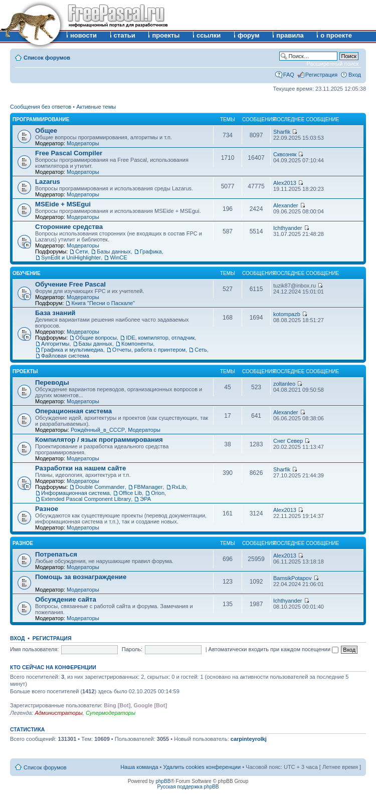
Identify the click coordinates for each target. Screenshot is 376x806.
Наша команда (139, 767)
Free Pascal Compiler (68, 153)
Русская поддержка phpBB (188, 786)
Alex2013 (284, 183)
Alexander (285, 205)
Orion (157, 493)
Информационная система (75, 493)
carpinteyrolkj (249, 739)
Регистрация (321, 75)
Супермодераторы (110, 713)
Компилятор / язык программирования (99, 439)
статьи (124, 35)
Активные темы (96, 107)
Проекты (25, 371)
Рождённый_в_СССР (98, 430)
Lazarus (47, 181)
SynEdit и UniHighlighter (71, 257)
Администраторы (58, 713)
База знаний (55, 313)
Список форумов (47, 58)
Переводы (52, 382)
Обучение (27, 273)
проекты (165, 35)
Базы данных (113, 251)
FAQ (288, 75)
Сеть (201, 350)
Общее (46, 130)
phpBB (162, 781)
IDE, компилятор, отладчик (160, 338)
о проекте (336, 35)
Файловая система (65, 356)
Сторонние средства (69, 226)
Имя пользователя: (34, 649)
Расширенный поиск (332, 64)
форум (249, 35)
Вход (354, 75)
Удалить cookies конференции (202, 767)
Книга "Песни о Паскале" (103, 303)
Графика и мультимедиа (72, 350)
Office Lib (130, 493)
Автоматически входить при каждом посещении (274, 649)
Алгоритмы (55, 344)
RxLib (179, 487)
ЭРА (145, 499)
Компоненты (137, 344)
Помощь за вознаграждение (80, 577)
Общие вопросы (96, 338)
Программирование (41, 119)
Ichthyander (287, 228)
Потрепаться (56, 554)
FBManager (148, 487)
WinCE (118, 257)
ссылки (209, 35)
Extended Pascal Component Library (86, 499)
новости (83, 35)
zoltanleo (284, 384)
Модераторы (83, 143)
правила (290, 35)
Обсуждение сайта (65, 599)
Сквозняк (284, 154)
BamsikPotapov (292, 578)
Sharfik (281, 132)
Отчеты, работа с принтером (148, 350)
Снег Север (288, 441)
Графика (151, 251)
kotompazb (286, 314)
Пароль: (132, 649)
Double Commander (99, 487)
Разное (46, 508)
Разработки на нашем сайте (80, 468)
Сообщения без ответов (40, 107)
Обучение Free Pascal (70, 284)
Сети (81, 251)
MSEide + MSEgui (63, 204)
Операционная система (73, 411)
